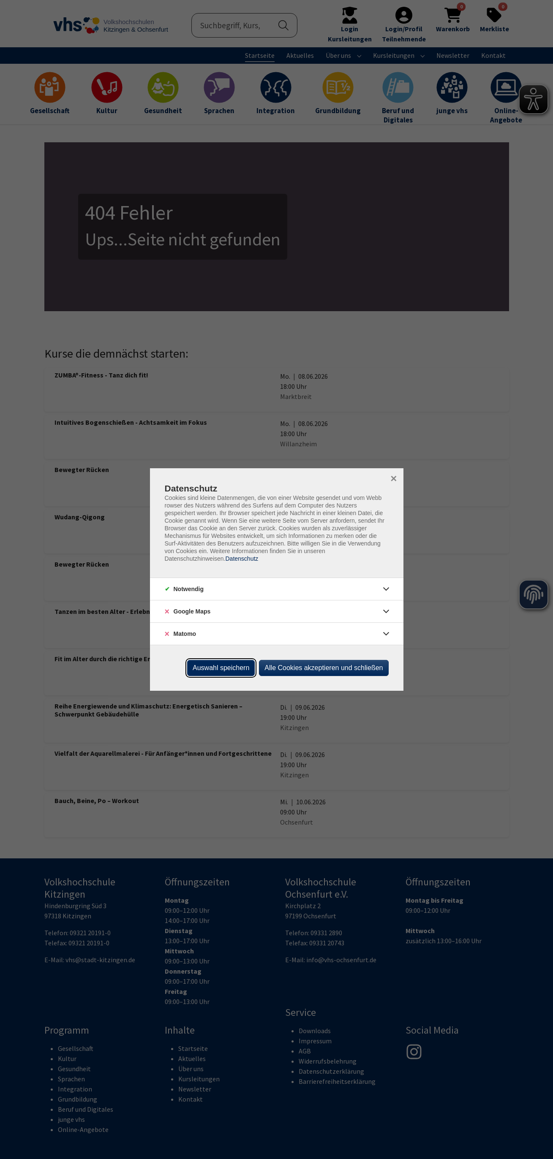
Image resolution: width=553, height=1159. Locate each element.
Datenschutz (241, 558)
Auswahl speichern (221, 667)
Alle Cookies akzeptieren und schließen (323, 667)
